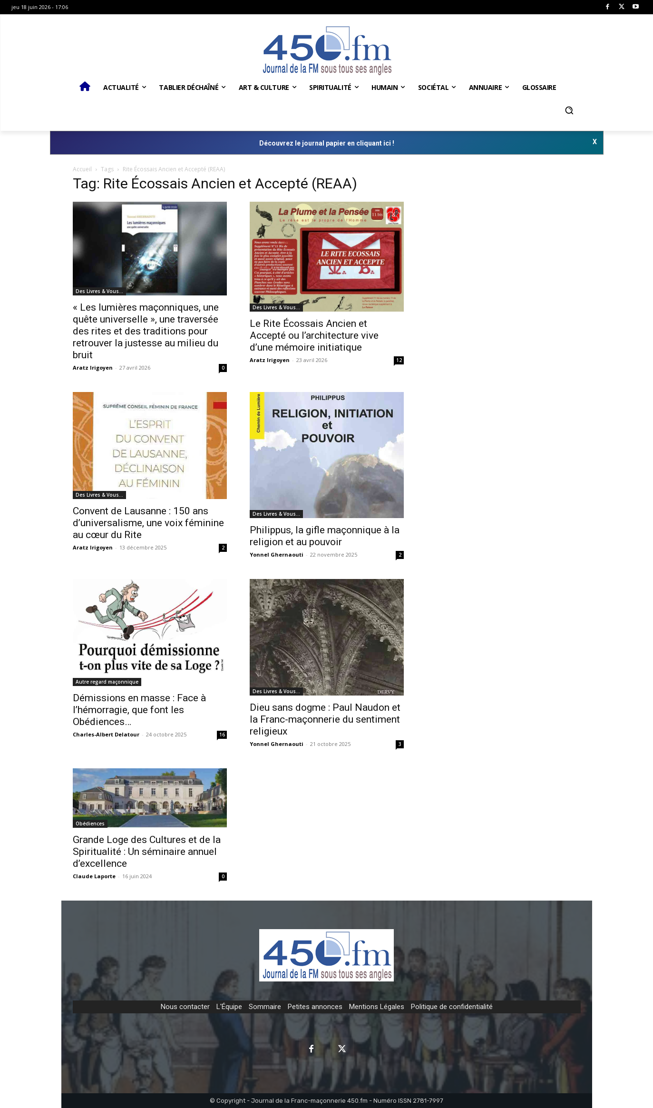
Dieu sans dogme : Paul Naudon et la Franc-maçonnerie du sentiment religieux (325, 719)
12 (399, 360)
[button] (569, 110)
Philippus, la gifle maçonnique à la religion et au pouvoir (325, 536)
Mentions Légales (376, 1006)
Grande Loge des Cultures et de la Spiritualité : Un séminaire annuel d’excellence (147, 851)
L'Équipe (229, 1006)
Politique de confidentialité (452, 1006)
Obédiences (90, 823)
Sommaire (265, 1006)
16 (222, 734)
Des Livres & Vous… (99, 291)
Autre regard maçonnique (107, 681)
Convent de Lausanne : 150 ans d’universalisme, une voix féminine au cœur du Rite (148, 522)
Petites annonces (315, 1006)
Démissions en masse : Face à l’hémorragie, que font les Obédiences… (139, 709)
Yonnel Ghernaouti (276, 554)
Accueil (82, 169)
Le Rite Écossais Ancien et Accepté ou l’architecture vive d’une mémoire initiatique (314, 335)
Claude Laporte (94, 876)
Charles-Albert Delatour (106, 734)
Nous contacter (185, 1006)
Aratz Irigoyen (93, 367)
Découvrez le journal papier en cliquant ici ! (326, 143)
